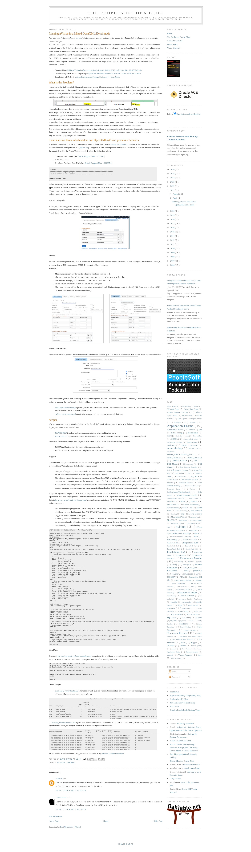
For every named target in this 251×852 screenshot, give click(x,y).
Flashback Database (192, 486)
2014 (172, 236)
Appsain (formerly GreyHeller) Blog (185, 695)
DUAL (189, 473)
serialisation (187, 608)
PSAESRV (175, 574)
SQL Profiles (176, 614)
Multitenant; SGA (177, 523)
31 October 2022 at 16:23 (71, 813)
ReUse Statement (188, 596)
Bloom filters (193, 433)
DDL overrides (188, 464)
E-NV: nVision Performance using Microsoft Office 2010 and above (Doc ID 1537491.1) (104, 70)
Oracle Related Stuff (191, 764)
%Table (196, 406)
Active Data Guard (191, 409)
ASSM (191, 430)
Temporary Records (177, 633)
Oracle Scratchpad (191, 768)
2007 (172, 261)
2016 (172, 227)
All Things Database (185, 723)
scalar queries (187, 602)
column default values (191, 439)
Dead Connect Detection (189, 467)
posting (199, 561)
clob (187, 436)
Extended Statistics (186, 483)
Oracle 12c (198, 533)
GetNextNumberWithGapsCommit (179, 492)
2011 (172, 244)
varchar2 (170, 655)
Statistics (184, 623)
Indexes (194, 501)
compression (192, 442)
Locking (174, 514)
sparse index (198, 611)
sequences (171, 608)
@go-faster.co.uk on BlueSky (187, 114)
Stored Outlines (186, 627)
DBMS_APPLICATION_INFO (181, 454)
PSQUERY (171, 577)
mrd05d (59, 782)
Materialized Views (178, 517)
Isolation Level (187, 508)
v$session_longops (192, 652)
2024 (172, 178)
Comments (175, 677)
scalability (174, 602)
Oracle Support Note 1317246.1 (91, 156)
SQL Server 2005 (193, 614)
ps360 (186, 571)
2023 (172, 182)
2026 (172, 169)
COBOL (174, 439)
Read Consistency (179, 583)
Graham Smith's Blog (179, 699)
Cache (169, 436)
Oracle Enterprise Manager (180, 537)
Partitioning (172, 539)
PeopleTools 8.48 (190, 543)
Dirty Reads (179, 473)
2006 (172, 265)
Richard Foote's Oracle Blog (182, 761)
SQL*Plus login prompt (178, 621)
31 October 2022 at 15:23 (71, 794)
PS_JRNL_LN (191, 567)
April (175, 198)
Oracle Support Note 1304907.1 (98, 163)
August (176, 194)
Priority (174, 565)
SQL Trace (172, 617)
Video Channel (173, 48)
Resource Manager (188, 592)
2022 (172, 186)
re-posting (199, 580)
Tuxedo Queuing (196, 646)
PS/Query (172, 570)
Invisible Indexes (173, 508)
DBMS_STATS (180, 460)
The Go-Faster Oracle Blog (178, 37)
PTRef (182, 577)
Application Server (175, 429)
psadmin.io (197, 570)
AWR (200, 430)
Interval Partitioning (191, 504)
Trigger (194, 642)
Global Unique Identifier (176, 498)
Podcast (191, 561)
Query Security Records (183, 580)
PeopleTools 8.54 (176, 551)
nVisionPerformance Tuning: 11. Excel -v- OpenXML (97, 77)
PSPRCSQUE (61, 433)
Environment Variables (190, 479)
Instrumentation (173, 504)
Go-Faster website (174, 40)
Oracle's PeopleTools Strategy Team (185, 710)
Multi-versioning (196, 520)
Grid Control (194, 498)
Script (180, 605)
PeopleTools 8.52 (174, 549)
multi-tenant (183, 520)
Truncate (171, 645)
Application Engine (180, 426)
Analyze (178, 422)
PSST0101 (174, 706)
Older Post (158, 825)
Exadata (170, 483)
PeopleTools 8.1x (173, 543)
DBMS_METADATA (174, 458)
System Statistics (191, 630)
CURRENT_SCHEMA (190, 445)
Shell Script (184, 611)
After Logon (181, 419)
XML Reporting (176, 658)
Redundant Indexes (185, 590)
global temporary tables (187, 495)
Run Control (198, 599)
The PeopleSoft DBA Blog (125, 13)
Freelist (193, 489)
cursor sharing (174, 448)
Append (193, 422)
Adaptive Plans (187, 415)
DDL (196, 461)
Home (106, 825)
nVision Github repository (113, 757)
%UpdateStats (173, 409)
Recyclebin (182, 586)
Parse (196, 537)
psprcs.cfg (84, 147)
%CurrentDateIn (173, 406)
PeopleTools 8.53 (192, 549)
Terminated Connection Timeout (191, 636)
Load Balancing (181, 511)
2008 (172, 256)
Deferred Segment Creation (178, 470)
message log (194, 517)
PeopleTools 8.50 (191, 546)
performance (181, 555)
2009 (172, 252)
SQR (192, 621)
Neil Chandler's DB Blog (180, 740)
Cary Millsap (175, 778)
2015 (172, 232)
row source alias (184, 599)
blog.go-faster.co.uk (168, 19)
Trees (183, 643)
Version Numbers (185, 655)
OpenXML (71, 766)
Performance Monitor (191, 558)
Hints (183, 501)
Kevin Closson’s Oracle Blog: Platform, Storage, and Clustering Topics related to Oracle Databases (184, 747)
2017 (172, 223)
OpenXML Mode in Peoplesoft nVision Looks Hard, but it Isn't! (114, 73)
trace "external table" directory (183, 639)
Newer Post (53, 825)
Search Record (193, 605)
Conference (171, 445)
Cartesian (179, 436)
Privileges (186, 564)
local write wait (196, 511)
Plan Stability (179, 561)
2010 (172, 248)
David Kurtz (61, 801)
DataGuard (175, 451)
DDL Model (172, 464)
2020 (172, 211)
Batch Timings (177, 433)
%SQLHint (186, 406)
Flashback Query (174, 489)
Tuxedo (183, 645)
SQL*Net (199, 618)
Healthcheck (171, 501)
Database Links (193, 448)
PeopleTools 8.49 (173, 546)
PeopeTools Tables (190, 540)
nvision (61, 766)
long (182, 514)
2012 (172, 240)
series (78, 38)
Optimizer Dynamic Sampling (178, 533)
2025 (172, 173)
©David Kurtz (125, 848)
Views (200, 655)
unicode (174, 649)
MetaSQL (171, 520)
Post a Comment (55, 820)
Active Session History (178, 412)
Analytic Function (196, 419)
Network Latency (193, 523)
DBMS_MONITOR (194, 458)
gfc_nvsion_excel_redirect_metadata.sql (74, 656)
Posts (172, 671)
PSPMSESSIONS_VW (191, 574)
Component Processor (175, 442)
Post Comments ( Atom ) (70, 830)
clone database (197, 436)
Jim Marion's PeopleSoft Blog (182, 703)
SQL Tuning (187, 618)
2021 (172, 190)
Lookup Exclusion (195, 514)
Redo (193, 586)
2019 (172, 215)
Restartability (172, 596)
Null (169, 527)
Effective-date (181, 476)
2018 (172, 219)
